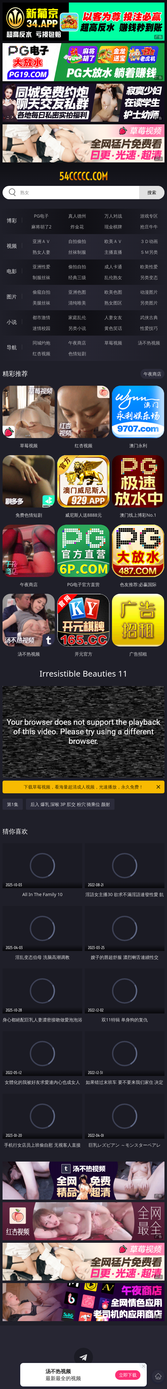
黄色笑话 (113, 328)
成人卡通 (113, 267)
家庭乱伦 (77, 317)
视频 (12, 245)
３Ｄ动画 (149, 241)
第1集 (12, 804)
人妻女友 (113, 317)
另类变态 (149, 277)
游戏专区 (149, 216)
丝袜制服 (77, 252)
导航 (12, 347)
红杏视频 (41, 354)
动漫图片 (149, 292)
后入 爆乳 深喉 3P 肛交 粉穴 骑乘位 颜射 (70, 804)
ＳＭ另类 (149, 252)
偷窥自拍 (41, 292)
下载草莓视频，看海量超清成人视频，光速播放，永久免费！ (92, 787)
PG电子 (41, 216)
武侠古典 (149, 317)
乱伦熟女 (113, 277)
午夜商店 (77, 343)
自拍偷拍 (77, 241)
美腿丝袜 (41, 303)
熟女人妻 (41, 252)
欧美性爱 (149, 267)
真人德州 (77, 216)
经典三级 (77, 277)
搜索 (151, 192)
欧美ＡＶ (113, 241)
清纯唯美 (77, 303)
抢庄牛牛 (149, 227)
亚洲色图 (77, 292)
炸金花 (77, 227)
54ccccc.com (83, 176)
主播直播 (113, 252)
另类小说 (77, 328)
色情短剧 (77, 354)
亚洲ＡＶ (41, 241)
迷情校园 (41, 328)
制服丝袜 (41, 277)
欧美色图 (113, 292)
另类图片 (149, 303)
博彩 (12, 220)
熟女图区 (113, 303)
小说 (12, 321)
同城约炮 (41, 343)
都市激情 (41, 317)
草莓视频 (113, 343)
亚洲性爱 (41, 267)
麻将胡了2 (41, 227)
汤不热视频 (149, 343)
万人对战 (113, 216)
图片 (12, 296)
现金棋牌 (113, 227)
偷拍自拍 (77, 267)
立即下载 (128, 1375)
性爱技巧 (149, 328)
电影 (12, 271)
